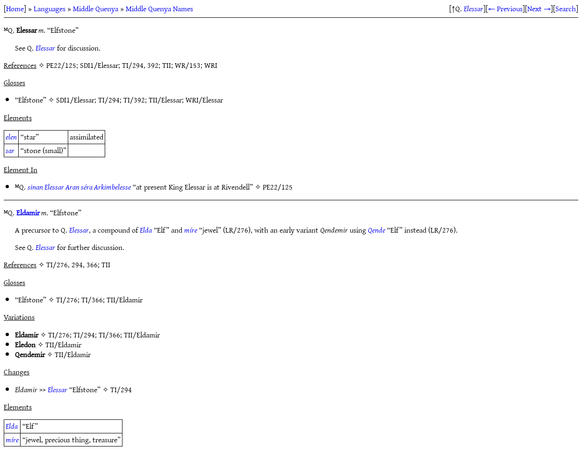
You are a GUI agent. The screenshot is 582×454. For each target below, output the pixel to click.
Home (15, 8)
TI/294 (109, 99)
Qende (376, 229)
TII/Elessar (165, 99)
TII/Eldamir (125, 299)
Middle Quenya (95, 8)
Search (565, 8)
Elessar (473, 8)
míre (190, 229)
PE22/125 (278, 186)
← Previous (505, 8)
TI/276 (67, 299)
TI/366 (92, 299)
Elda (146, 229)
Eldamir (28, 212)
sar (10, 150)
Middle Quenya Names (159, 8)
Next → (539, 8)
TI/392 (134, 99)
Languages (49, 8)
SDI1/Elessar (75, 99)
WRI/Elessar (204, 99)
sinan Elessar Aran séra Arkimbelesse (79, 186)
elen (11, 136)
